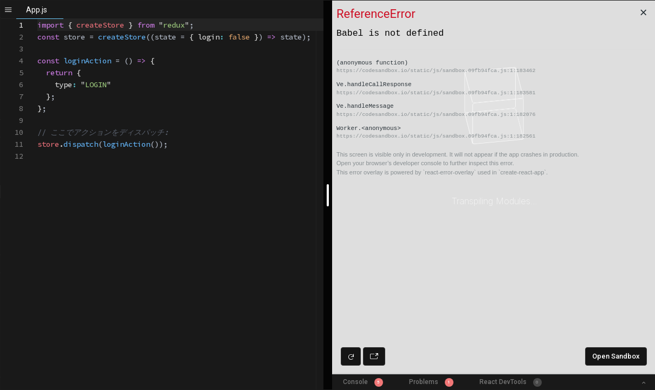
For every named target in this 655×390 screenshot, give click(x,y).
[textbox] (37, 19)
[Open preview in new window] (374, 356)
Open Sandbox (616, 356)
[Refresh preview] (351, 356)
